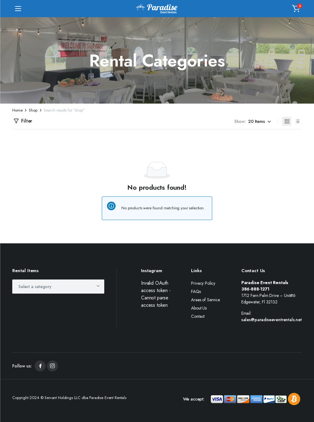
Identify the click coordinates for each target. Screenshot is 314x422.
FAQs (196, 291)
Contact (198, 316)
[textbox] (37, 286)
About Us (199, 308)
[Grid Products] (286, 121)
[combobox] (58, 286)
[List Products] (297, 121)
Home (17, 110)
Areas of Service (205, 300)
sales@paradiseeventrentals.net (271, 320)
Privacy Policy (203, 283)
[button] (296, 8)
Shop (33, 110)
